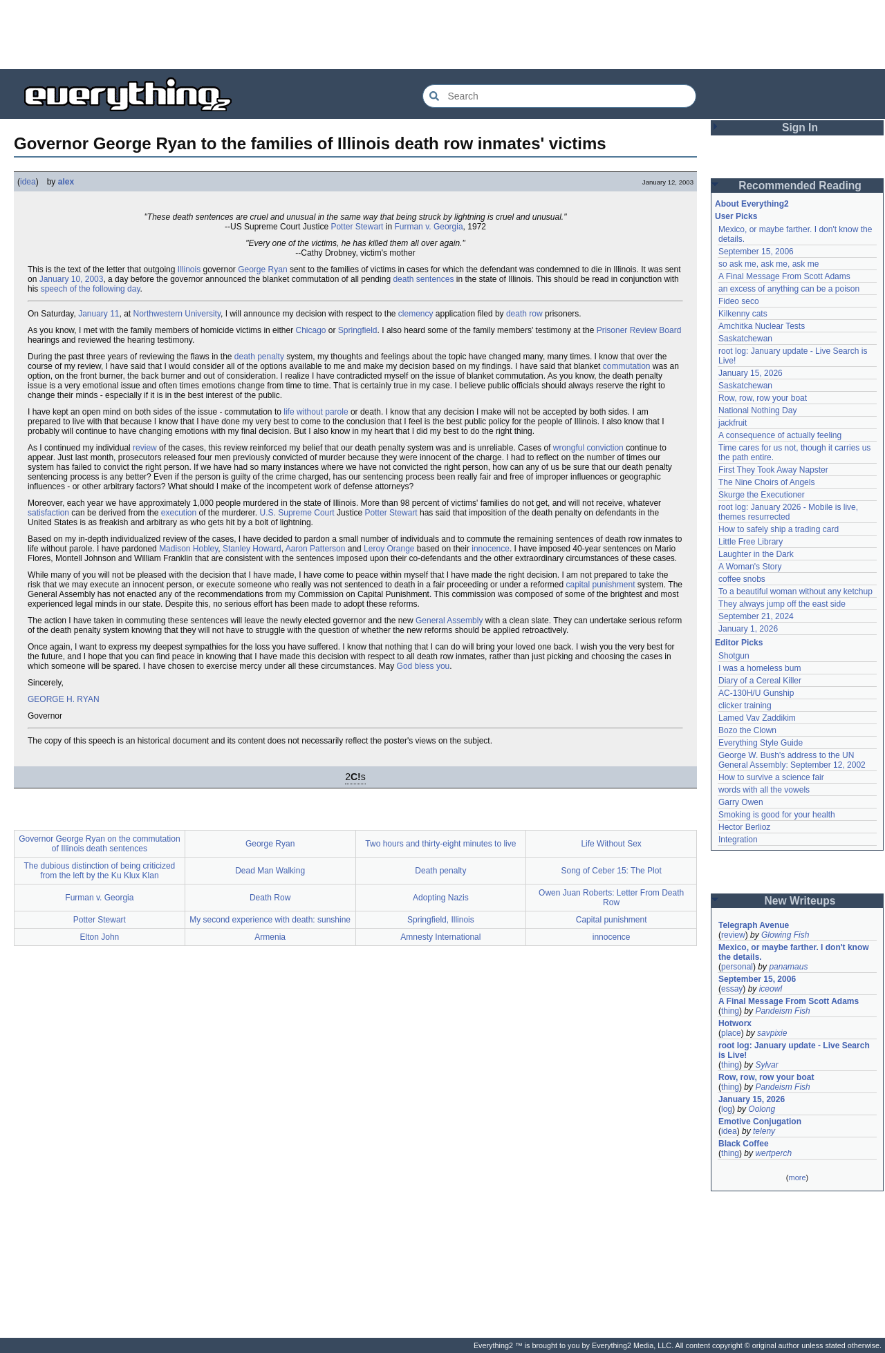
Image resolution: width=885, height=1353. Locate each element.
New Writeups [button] (800, 901)
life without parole (315, 412)
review (145, 448)
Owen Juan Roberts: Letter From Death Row (611, 897)
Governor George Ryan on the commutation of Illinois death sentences (99, 843)
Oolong (761, 1109)
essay (732, 989)
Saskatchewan (745, 338)
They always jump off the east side (782, 604)
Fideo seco (738, 301)
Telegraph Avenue (753, 925)
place (731, 1033)
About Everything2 (752, 204)
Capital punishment (611, 920)
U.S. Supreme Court (297, 513)
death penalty (259, 356)
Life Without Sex (611, 844)
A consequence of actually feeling (779, 435)
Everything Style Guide (760, 743)
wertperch (773, 1153)
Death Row (270, 897)
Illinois (189, 269)
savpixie (772, 1033)
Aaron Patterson (316, 549)
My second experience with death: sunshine (270, 920)
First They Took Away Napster (773, 470)
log (726, 1109)
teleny (764, 1131)
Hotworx (735, 1023)
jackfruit (732, 423)
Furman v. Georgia (428, 226)
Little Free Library (750, 542)
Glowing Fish (785, 935)
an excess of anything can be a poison (788, 289)
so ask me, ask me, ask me (768, 264)
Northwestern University (177, 314)
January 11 (98, 314)
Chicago (310, 330)
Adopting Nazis (441, 897)
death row (524, 314)
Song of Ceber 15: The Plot (611, 871)
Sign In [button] (800, 127)
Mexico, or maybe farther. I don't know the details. (793, 952)
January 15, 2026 (750, 373)
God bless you (423, 666)
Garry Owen (740, 802)
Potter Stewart (356, 226)
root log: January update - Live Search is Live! (794, 1050)
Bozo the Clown (747, 730)
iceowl (770, 989)
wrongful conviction (588, 448)
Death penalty (440, 871)
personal (737, 967)
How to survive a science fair (771, 777)
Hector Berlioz (744, 827)
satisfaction (48, 513)
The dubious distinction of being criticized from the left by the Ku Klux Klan (99, 870)
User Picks (736, 216)
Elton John (100, 937)
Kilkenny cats (742, 314)
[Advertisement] (442, 34)
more (796, 1177)
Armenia (270, 937)
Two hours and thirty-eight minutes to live (440, 844)
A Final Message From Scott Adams (784, 276)
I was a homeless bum (759, 668)
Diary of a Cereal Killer (759, 680)
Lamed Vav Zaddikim (757, 718)
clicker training (745, 705)
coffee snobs (741, 579)
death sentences (423, 279)
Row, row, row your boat (762, 398)
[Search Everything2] (559, 96)
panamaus (788, 967)
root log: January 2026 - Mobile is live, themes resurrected (788, 512)
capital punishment (600, 584)
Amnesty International (440, 937)
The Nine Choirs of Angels (766, 482)
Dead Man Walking (270, 871)
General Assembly (449, 620)
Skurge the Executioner (761, 495)
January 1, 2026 (748, 629)
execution (178, 513)
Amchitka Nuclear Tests (761, 326)
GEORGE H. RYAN (64, 699)
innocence (491, 549)
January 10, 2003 (71, 279)
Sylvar (766, 1065)
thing (730, 1011)
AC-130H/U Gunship (756, 693)
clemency (416, 314)
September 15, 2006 (756, 251)
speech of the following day (90, 289)
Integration (738, 839)
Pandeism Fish (782, 1011)
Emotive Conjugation (759, 1121)
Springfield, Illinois (440, 920)
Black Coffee (743, 1143)
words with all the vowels (764, 790)
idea (28, 182)
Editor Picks (739, 642)
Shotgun (733, 656)
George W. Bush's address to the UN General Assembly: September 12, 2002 (792, 760)
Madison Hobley (188, 549)
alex (66, 182)
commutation (627, 366)
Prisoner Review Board (639, 330)
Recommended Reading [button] (799, 185)
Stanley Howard (252, 549)
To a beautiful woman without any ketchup (795, 591)
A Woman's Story (749, 566)
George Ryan (262, 269)
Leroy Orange (389, 549)
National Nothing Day (757, 410)
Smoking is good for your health (776, 815)
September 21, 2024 (756, 616)
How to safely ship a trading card (778, 529)
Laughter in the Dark (756, 554)
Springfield (358, 330)
